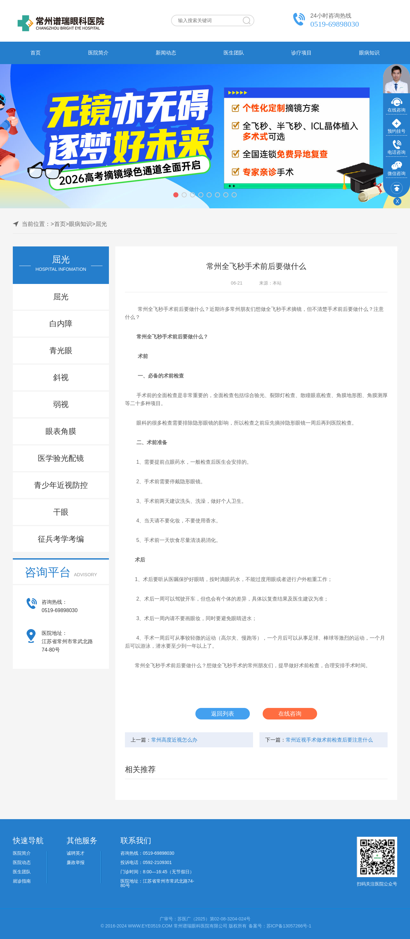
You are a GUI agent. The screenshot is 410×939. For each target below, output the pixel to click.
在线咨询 (289, 713)
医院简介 (98, 52)
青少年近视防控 (61, 485)
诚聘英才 (76, 853)
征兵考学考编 (61, 539)
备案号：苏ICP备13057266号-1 (280, 925)
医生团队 (234, 52)
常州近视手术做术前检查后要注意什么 (329, 740)
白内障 (60, 323)
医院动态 (22, 862)
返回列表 (222, 713)
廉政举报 (76, 862)
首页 (35, 52)
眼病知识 (369, 52)
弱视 (61, 404)
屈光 (101, 224)
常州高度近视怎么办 (174, 740)
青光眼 (60, 350)
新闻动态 (166, 52)
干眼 (61, 512)
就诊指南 (22, 881)
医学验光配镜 (61, 458)
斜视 (61, 377)
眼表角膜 (60, 431)
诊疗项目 (301, 52)
